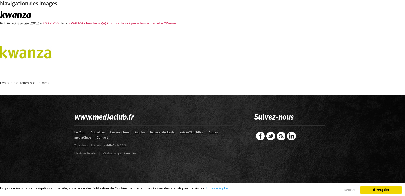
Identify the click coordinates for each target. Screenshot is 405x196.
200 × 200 (51, 23)
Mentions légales (85, 153)
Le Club (79, 132)
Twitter (270, 136)
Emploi (140, 132)
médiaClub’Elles (191, 132)
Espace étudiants (162, 132)
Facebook (260, 136)
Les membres (120, 132)
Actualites (98, 132)
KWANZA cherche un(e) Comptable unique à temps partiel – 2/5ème (122, 23)
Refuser (349, 190)
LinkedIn (291, 136)
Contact (102, 137)
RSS (281, 136)
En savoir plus (217, 188)
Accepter (381, 190)
